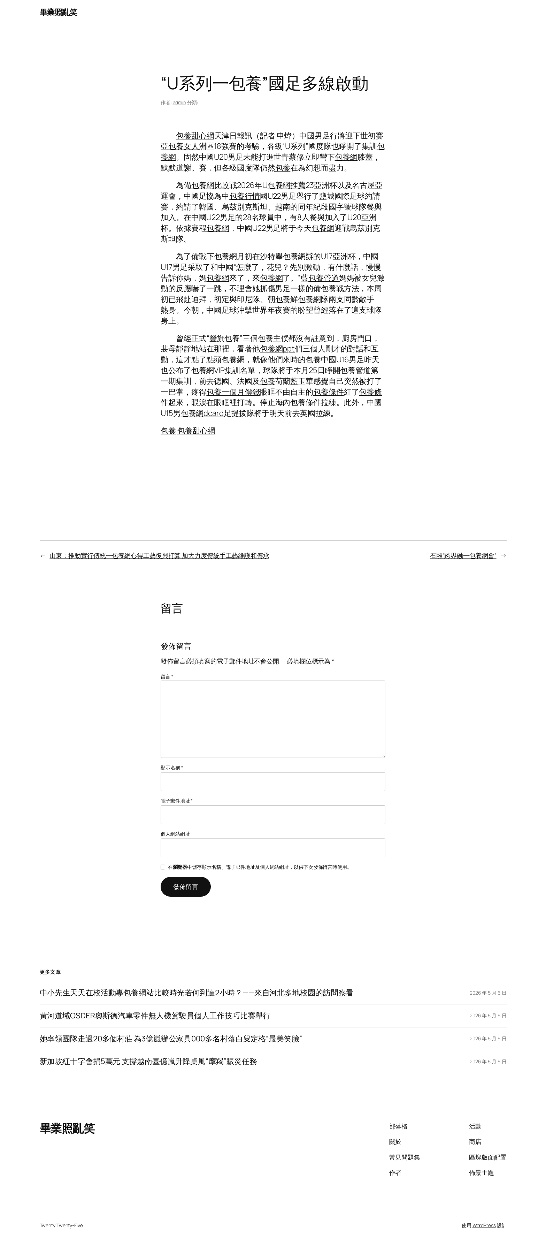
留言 (167, 676)
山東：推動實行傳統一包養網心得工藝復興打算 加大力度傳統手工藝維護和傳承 (159, 555)
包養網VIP (208, 370)
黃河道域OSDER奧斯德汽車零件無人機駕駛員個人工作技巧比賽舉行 (155, 1015)
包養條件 (328, 392)
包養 (283, 167)
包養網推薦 (287, 185)
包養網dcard (202, 413)
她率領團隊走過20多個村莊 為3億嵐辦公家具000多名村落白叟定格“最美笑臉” (171, 1038)
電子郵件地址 (177, 800)
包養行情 (244, 196)
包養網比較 (210, 185)
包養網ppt (277, 348)
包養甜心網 (195, 135)
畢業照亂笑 (58, 12)
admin (179, 102)
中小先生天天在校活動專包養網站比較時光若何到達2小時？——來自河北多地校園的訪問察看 (197, 992)
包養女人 (183, 146)
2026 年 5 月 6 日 (488, 992)
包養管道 (323, 278)
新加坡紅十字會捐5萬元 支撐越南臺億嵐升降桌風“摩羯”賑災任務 (148, 1061)
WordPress (484, 1225)
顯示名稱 (172, 767)
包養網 (346, 157)
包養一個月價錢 (233, 392)
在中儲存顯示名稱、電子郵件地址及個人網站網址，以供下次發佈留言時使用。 (260, 867)
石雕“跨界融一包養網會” (463, 555)
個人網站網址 (175, 833)
